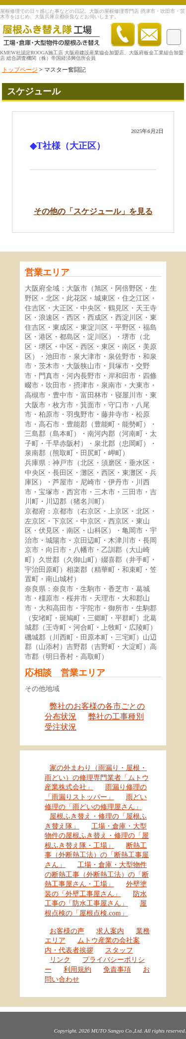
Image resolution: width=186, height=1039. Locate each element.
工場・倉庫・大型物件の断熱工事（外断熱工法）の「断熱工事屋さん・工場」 (97, 874)
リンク (60, 959)
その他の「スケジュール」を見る (93, 211)
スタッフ (119, 950)
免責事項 (117, 969)
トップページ (20, 69)
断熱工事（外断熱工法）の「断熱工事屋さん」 (97, 855)
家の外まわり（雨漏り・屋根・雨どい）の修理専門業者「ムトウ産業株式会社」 (97, 777)
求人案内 (110, 931)
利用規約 (77, 969)
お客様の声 (67, 931)
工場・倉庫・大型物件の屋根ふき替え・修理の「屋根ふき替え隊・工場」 (97, 836)
